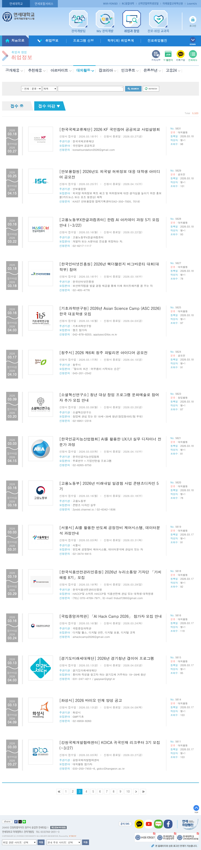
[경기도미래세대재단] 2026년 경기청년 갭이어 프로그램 (106, 658)
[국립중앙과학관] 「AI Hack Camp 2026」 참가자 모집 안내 (110, 616)
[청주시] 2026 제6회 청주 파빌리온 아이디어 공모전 (103, 352)
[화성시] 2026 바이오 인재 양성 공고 (90, 700)
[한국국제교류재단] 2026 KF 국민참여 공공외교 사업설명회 (109, 129)
